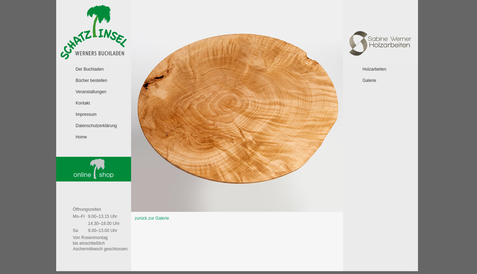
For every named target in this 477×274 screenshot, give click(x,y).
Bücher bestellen (91, 80)
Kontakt (83, 103)
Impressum (86, 114)
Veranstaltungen (91, 91)
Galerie (369, 80)
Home (81, 137)
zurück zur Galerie (152, 218)
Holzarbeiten (374, 69)
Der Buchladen (90, 69)
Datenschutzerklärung (96, 125)
